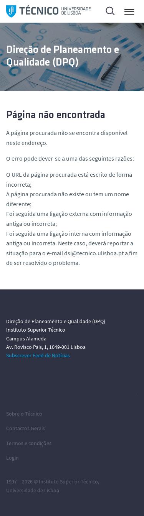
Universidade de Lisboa (32, 490)
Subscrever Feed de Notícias (38, 355)
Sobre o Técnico (24, 413)
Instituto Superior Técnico (68, 481)
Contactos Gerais (25, 428)
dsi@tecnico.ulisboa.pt (94, 253)
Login (12, 457)
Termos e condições (28, 443)
